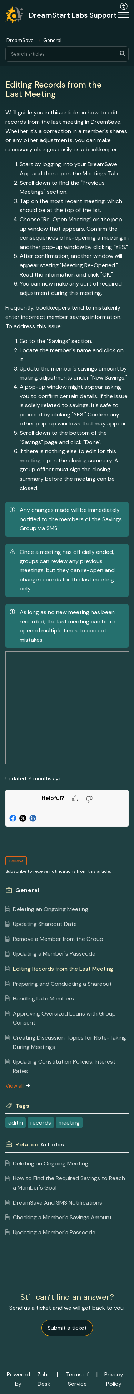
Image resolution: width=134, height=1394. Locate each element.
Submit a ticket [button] (67, 1328)
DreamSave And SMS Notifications (57, 1202)
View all (18, 1085)
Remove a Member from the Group (58, 939)
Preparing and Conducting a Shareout (62, 984)
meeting (69, 1122)
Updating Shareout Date (45, 924)
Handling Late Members (43, 998)
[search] (67, 54)
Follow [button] (16, 861)
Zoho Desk (44, 1379)
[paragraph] (67, 437)
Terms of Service (77, 1379)
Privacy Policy (113, 1379)
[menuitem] (104, 15)
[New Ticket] (67, 1328)
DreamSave (20, 40)
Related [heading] (39, 1144)
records (40, 1122)
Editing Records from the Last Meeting (63, 968)
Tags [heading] (22, 1106)
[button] (104, 15)
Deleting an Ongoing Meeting (50, 909)
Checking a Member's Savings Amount (62, 1217)
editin (15, 1122)
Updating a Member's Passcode (54, 953)
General (52, 40)
